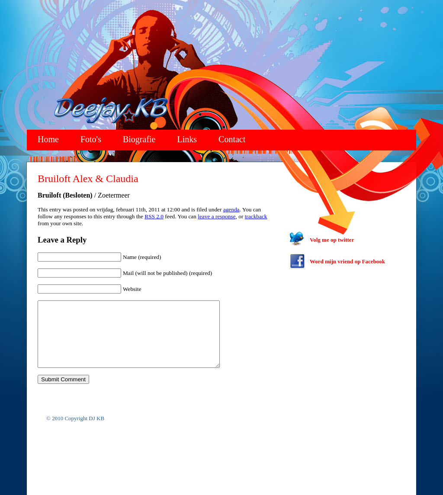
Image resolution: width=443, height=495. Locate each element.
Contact (231, 139)
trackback (256, 216)
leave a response (216, 216)
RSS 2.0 (154, 216)
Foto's (90, 139)
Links (187, 139)
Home (48, 139)
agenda (231, 209)
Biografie (139, 139)
